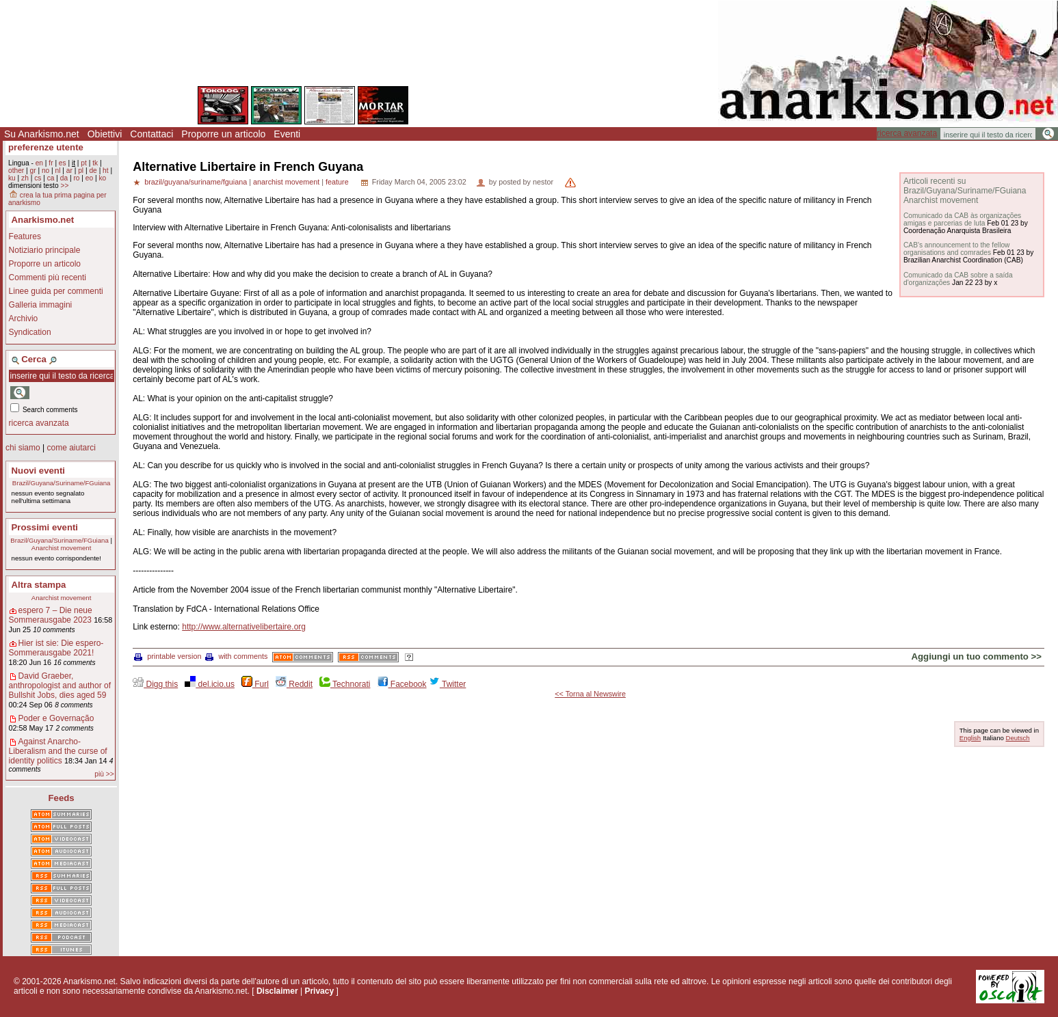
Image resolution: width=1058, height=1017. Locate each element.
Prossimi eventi (45, 527)
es (62, 163)
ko (102, 178)
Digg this (155, 684)
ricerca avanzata (907, 133)
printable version (167, 656)
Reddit (294, 684)
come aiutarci (71, 447)
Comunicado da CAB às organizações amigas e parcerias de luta (962, 219)
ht (106, 170)
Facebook (402, 684)
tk (95, 163)
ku (12, 178)
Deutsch (1017, 738)
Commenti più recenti (47, 277)
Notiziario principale (45, 250)
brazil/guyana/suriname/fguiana (195, 182)
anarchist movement (286, 182)
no (45, 170)
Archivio (23, 318)
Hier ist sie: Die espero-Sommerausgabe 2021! (56, 647)
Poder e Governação (56, 718)
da (64, 178)
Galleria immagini (40, 305)
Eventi (287, 133)
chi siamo (22, 447)
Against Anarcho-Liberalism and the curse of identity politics (58, 751)
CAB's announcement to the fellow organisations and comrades (956, 248)
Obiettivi (105, 133)
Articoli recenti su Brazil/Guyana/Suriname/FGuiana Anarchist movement (964, 190)
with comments (236, 656)
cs (37, 178)
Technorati (344, 684)
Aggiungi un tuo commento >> (977, 656)
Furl (255, 684)
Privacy (319, 991)
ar (69, 170)
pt (84, 163)
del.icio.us (210, 684)
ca (51, 178)
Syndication (30, 332)
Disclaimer (277, 991)
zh (25, 178)
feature (337, 182)
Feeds (62, 798)
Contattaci (151, 133)
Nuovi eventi (38, 470)
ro (76, 178)
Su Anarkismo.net (41, 133)
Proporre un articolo (223, 133)
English (970, 738)
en (39, 163)
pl (80, 170)
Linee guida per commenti (56, 291)
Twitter (447, 684)
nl (58, 170)
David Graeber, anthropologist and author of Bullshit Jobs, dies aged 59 (60, 685)
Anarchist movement (61, 548)
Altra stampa (39, 585)
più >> (104, 774)
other (16, 170)
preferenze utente (45, 147)
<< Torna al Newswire (590, 694)
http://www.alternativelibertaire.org (244, 627)
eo (89, 178)
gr (33, 170)
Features (25, 236)
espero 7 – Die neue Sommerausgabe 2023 (50, 615)
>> (64, 185)
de (92, 170)
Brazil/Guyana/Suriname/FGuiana (61, 483)
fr (51, 163)
